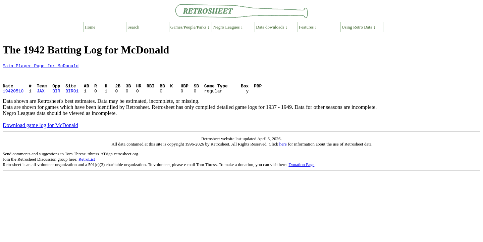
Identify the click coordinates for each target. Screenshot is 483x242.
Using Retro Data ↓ (359, 27)
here (282, 150)
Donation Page (301, 170)
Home (90, 27)
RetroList (86, 165)
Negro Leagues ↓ (228, 27)
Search (133, 27)
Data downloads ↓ (271, 27)
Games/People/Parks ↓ (190, 27)
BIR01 (71, 97)
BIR (56, 97)
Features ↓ (308, 27)
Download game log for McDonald (40, 131)
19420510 (13, 97)
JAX (42, 97)
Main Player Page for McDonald (40, 67)
